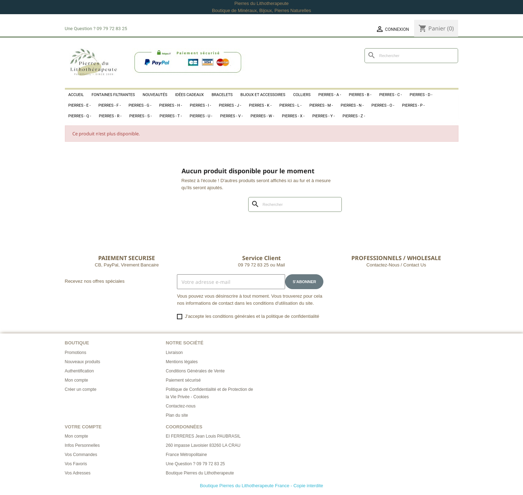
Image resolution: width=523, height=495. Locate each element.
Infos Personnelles (82, 445)
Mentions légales (182, 361)
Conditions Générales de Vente (195, 371)
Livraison (174, 352)
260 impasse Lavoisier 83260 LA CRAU (203, 445)
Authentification (79, 371)
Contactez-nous (181, 406)
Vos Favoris (76, 463)
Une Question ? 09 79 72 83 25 (195, 463)
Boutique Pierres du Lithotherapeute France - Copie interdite (261, 485)
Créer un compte (80, 389)
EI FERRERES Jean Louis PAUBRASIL (203, 436)
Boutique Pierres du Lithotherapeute (200, 473)
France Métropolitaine (186, 454)
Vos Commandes (81, 454)
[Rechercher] (411, 55)
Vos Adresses (78, 473)
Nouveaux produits (82, 361)
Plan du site (177, 415)
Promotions (76, 352)
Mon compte (76, 380)
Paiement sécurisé (183, 380)
